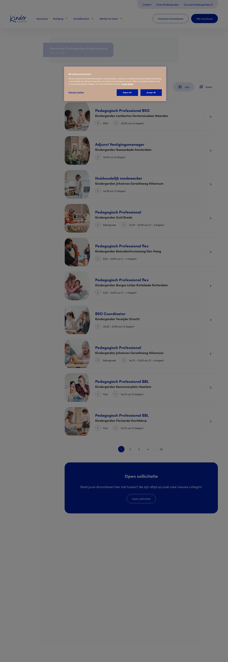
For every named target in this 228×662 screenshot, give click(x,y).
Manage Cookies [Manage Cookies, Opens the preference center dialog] (76, 92)
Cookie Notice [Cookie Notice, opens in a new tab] (127, 84)
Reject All (127, 92)
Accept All (151, 92)
